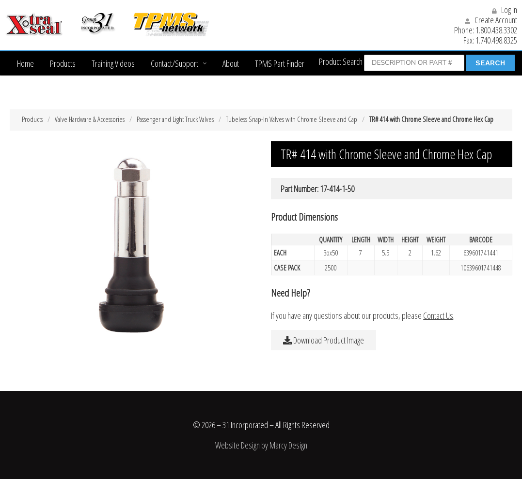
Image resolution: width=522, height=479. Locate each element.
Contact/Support (174, 63)
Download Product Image (323, 340)
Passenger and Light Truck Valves (175, 119)
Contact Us (438, 315)
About (230, 63)
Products (63, 63)
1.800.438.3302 (496, 30)
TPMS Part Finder (279, 63)
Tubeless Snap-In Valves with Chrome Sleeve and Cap (291, 119)
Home (25, 63)
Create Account (491, 20)
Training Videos (113, 63)
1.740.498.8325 (496, 40)
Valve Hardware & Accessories (90, 119)
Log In (504, 9)
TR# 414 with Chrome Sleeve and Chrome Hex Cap (431, 119)
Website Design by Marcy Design (261, 445)
